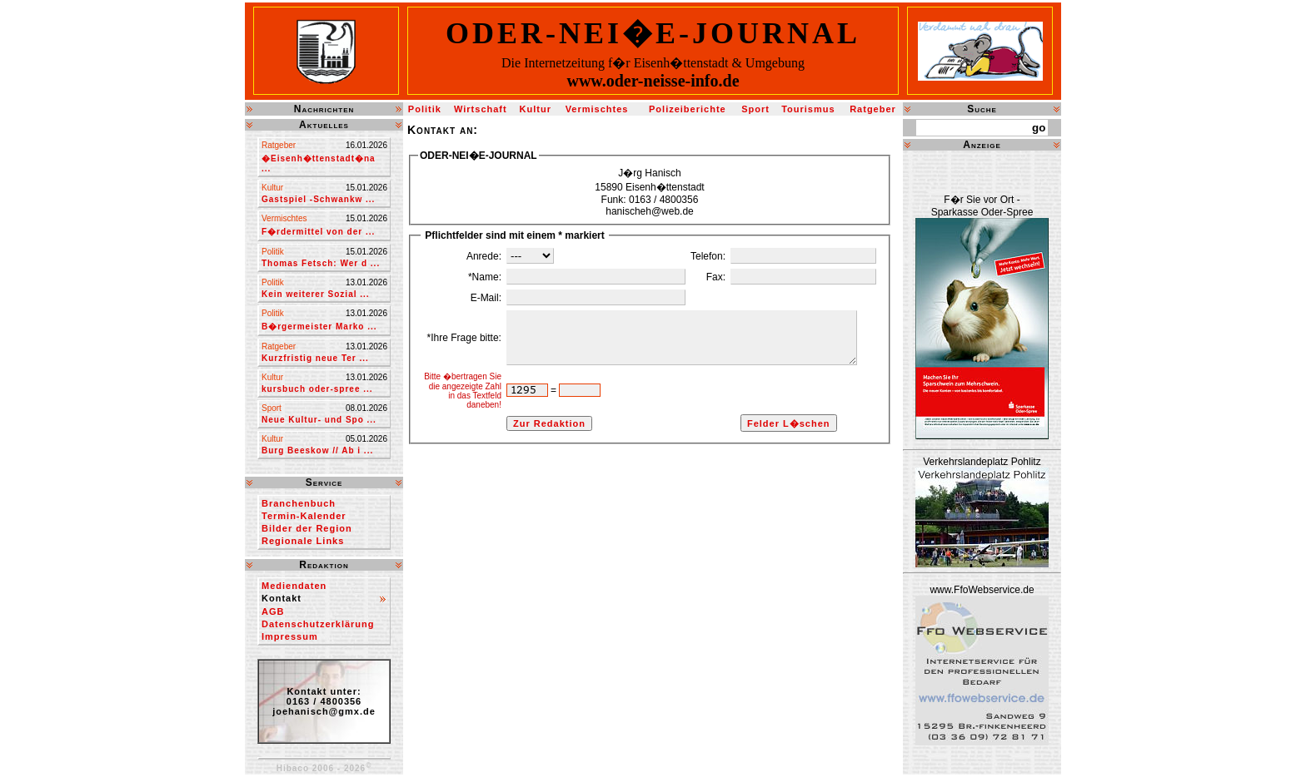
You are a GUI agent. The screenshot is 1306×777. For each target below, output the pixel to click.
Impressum (290, 636)
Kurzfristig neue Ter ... (315, 358)
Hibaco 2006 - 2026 (324, 768)
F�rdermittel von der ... (318, 231)
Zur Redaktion (527, 461)
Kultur (535, 109)
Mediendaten (294, 586)
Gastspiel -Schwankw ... (318, 199)
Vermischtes (597, 109)
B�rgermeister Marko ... (319, 326)
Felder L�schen (777, 461)
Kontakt (282, 598)
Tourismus (808, 109)
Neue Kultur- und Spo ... (319, 419)
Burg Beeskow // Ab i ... (317, 450)
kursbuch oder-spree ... (317, 388)
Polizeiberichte (687, 109)
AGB (273, 611)
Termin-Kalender (304, 516)
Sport (755, 109)
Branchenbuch (299, 503)
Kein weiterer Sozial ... (316, 294)
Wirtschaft (480, 109)
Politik (424, 109)
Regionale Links (303, 541)
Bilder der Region (307, 528)
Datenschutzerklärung (318, 624)
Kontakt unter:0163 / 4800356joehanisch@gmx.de (324, 701)
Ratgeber (873, 109)
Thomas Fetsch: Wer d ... (321, 263)
